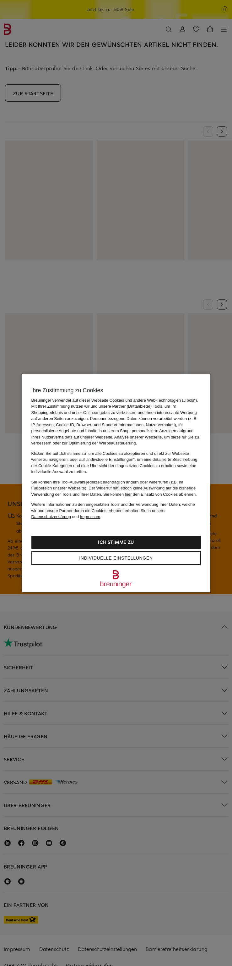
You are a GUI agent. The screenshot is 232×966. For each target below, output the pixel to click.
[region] (116, 483)
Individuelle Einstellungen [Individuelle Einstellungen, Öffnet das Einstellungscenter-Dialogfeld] (116, 558)
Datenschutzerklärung (51, 516)
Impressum (90, 516)
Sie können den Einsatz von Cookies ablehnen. (150, 494)
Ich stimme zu (116, 542)
